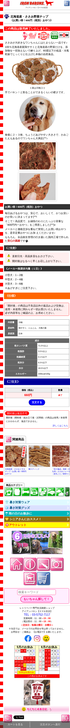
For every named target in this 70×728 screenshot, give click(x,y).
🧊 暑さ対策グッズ (17, 507)
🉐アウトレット (15, 524)
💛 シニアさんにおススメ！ (23, 519)
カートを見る (15, 724)
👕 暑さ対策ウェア (17, 502)
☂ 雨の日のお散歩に (18, 513)
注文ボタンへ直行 (50, 724)
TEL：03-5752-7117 (37, 614)
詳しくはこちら (60, 425)
